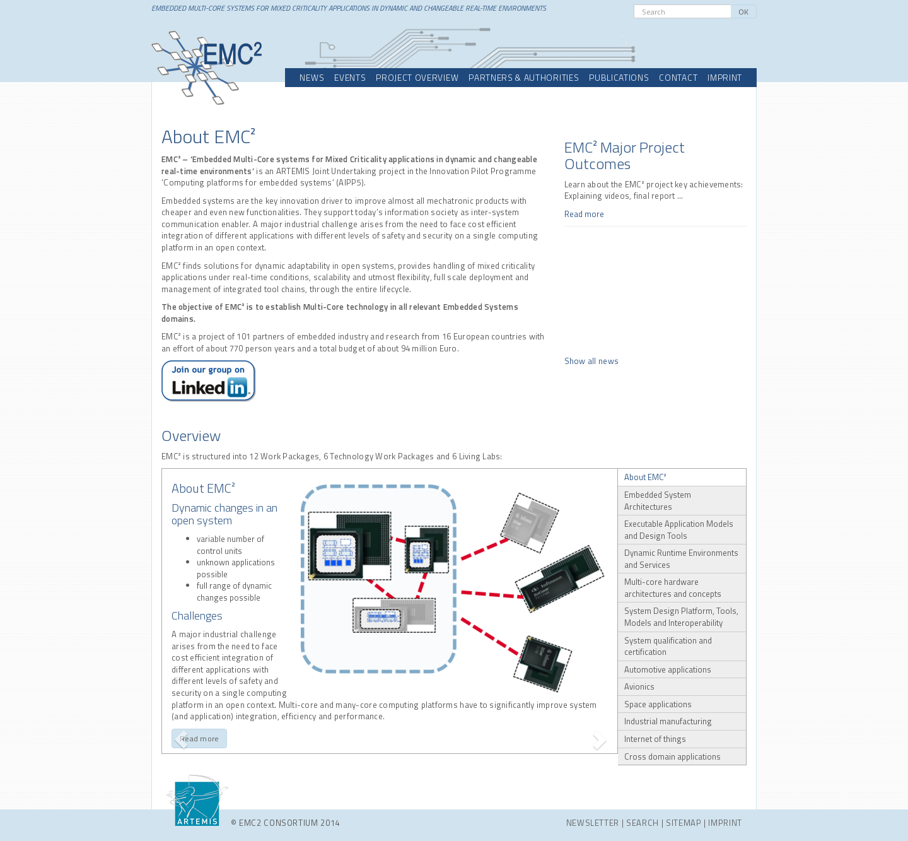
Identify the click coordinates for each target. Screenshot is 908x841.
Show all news (591, 361)
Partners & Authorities (524, 77)
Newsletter (593, 822)
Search (642, 822)
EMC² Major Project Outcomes (624, 155)
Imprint (724, 77)
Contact (678, 77)
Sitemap (684, 822)
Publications (619, 77)
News (312, 77)
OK (743, 12)
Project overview (417, 77)
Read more (584, 214)
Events (350, 77)
